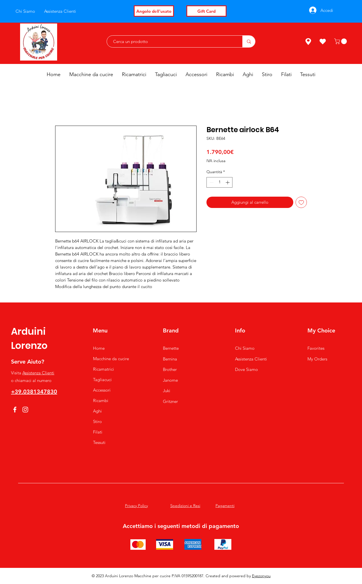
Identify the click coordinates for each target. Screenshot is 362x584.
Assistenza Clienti (38, 372)
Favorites (315, 348)
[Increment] (228, 182)
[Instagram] (25, 409)
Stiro (97, 421)
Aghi (97, 411)
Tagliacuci (102, 379)
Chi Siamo (245, 348)
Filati (97, 432)
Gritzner (170, 401)
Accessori (102, 390)
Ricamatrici (103, 369)
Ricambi (100, 400)
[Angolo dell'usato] (154, 11)
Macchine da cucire (111, 358)
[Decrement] (210, 182)
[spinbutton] (219, 182)
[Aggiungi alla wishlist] (301, 202)
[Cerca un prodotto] (171, 41)
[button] (341, 41)
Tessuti (99, 442)
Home (99, 348)
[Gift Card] (206, 11)
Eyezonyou (261, 575)
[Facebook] (15, 409)
